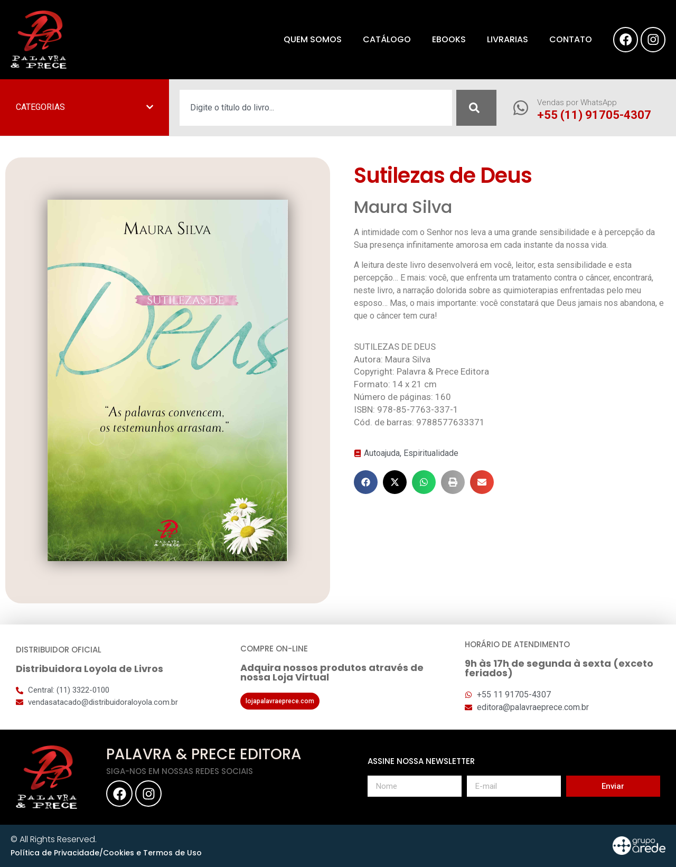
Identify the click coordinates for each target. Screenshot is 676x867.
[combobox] (316, 108)
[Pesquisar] (476, 108)
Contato (567, 39)
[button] (366, 482)
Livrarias (504, 39)
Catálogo (384, 39)
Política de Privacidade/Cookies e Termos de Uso (106, 852)
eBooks (446, 39)
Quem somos (309, 39)
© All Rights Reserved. (54, 839)
